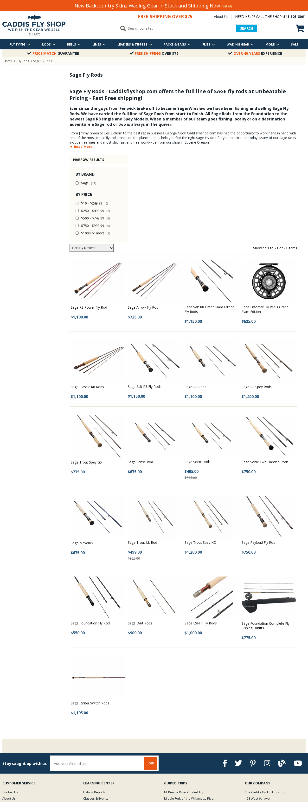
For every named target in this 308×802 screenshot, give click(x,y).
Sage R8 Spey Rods (257, 300)
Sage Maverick (82, 456)
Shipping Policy (13, 718)
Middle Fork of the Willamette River (189, 711)
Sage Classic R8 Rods (87, 300)
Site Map (8, 737)
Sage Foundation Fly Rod (90, 536)
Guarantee (53, 53)
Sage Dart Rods (140, 536)
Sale (294, 44)
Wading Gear (240, 44)
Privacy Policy (12, 730)
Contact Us (10, 705)
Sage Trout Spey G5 (86, 375)
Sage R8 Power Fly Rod (89, 220)
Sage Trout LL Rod (142, 455)
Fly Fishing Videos (96, 724)
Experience (255, 53)
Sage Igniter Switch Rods (90, 616)
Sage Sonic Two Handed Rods (265, 375)
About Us (221, 16)
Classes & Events (95, 711)
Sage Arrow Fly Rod (143, 220)
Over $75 (154, 53)
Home (8, 61)
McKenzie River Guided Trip (184, 705)
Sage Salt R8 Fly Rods (144, 300)
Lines (99, 44)
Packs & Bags (177, 44)
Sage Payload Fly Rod (258, 455)
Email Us (253, 724)
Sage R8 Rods (195, 300)
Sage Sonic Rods (198, 375)
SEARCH (246, 28)
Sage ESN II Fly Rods (201, 536)
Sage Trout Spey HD (200, 455)
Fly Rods (23, 61)
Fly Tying (20, 44)
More (272, 44)
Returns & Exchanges (17, 724)
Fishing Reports (94, 705)
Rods (48, 44)
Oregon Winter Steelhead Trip (186, 718)
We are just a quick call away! (268, 732)
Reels (74, 44)
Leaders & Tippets (134, 44)
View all (169, 724)
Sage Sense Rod (140, 375)
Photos (88, 718)
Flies (208, 44)
